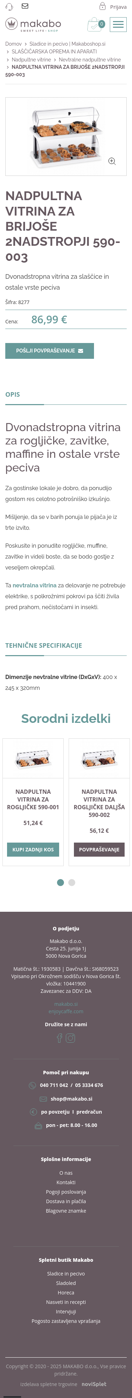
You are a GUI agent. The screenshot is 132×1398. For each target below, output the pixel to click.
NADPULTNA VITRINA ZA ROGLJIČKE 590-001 (33, 799)
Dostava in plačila (66, 1201)
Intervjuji (66, 1311)
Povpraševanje (99, 849)
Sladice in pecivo (66, 1273)
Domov (13, 44)
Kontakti (65, 1182)
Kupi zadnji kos (33, 849)
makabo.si (66, 1004)
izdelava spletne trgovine (63, 1384)
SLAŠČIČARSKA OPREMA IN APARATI (54, 51)
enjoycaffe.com (66, 1011)
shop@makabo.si (71, 1098)
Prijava (118, 6)
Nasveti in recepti (66, 1302)
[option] (33, 802)
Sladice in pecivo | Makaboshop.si (68, 44)
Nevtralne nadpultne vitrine (90, 59)
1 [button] (60, 883)
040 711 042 (54, 1085)
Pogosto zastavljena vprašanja (66, 1321)
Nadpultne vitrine (31, 59)
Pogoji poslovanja (66, 1191)
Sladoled (66, 1283)
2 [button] (71, 883)
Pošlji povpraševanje (49, 351)
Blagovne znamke (66, 1210)
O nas (66, 1172)
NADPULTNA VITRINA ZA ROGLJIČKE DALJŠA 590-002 (99, 803)
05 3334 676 (89, 1085)
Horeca (66, 1292)
